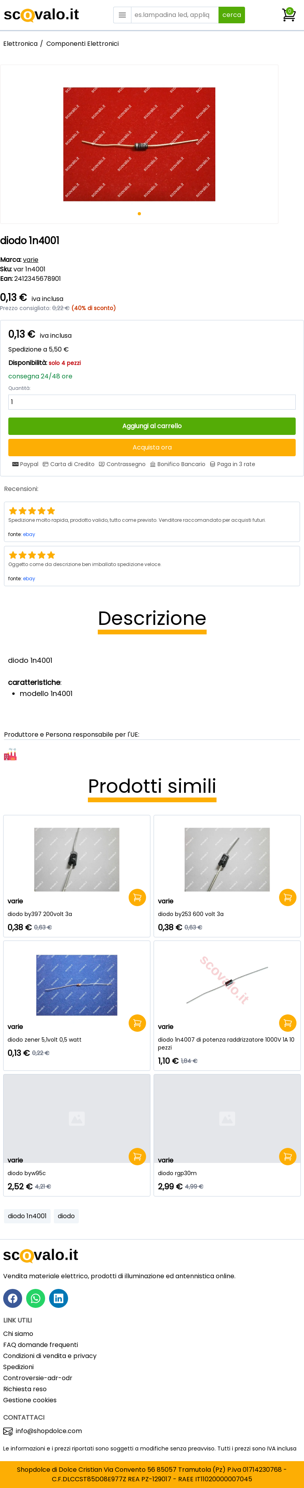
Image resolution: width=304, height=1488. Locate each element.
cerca (231, 14)
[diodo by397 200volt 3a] (77, 914)
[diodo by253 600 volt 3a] (227, 914)
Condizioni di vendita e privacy (50, 1355)
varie (30, 259)
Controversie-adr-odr (37, 1378)
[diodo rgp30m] (227, 1173)
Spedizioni (18, 1366)
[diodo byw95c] (77, 1173)
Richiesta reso (25, 1389)
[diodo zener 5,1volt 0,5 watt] (77, 1040)
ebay (29, 534)
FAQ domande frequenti (40, 1344)
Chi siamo (18, 1333)
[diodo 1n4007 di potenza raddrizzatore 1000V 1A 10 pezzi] (227, 1044)
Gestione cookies (30, 1400)
